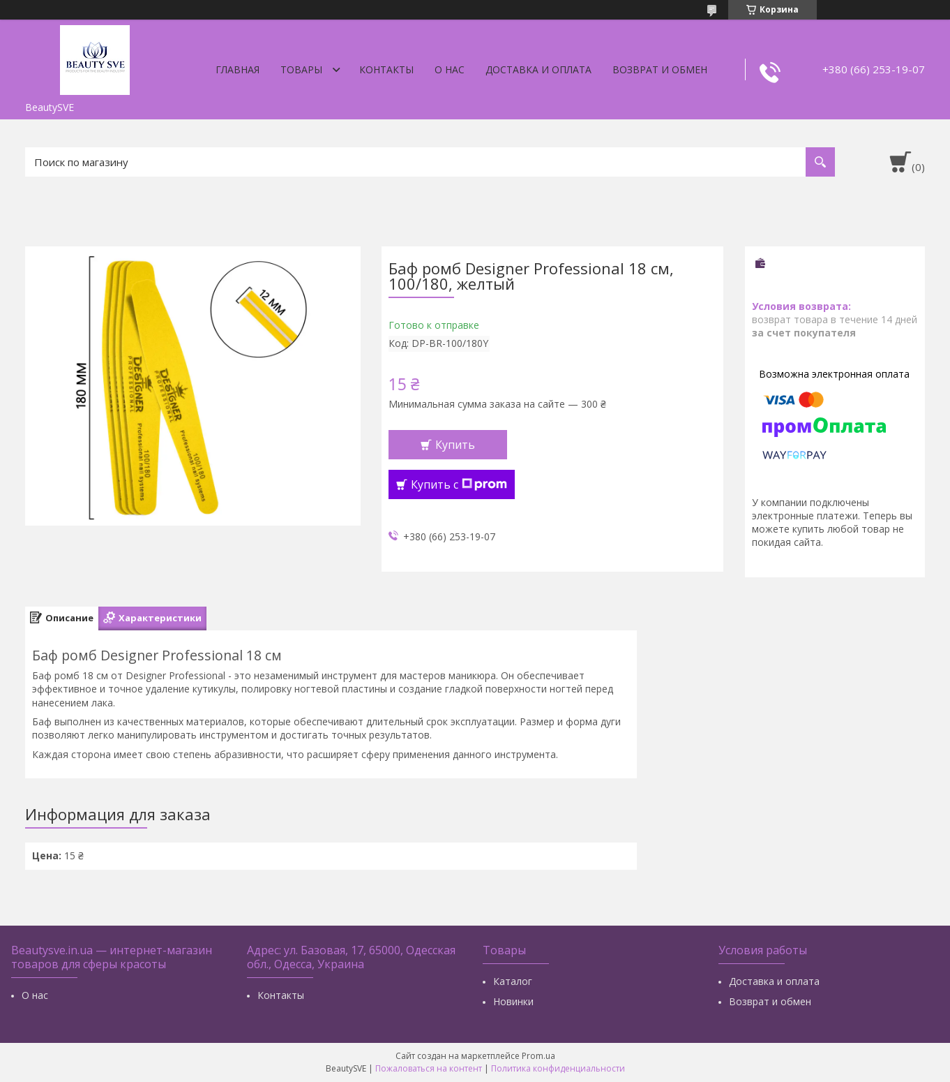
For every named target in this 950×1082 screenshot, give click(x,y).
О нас (450, 69)
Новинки (513, 1001)
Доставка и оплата (538, 69)
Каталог (512, 981)
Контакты (386, 69)
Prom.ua (538, 1056)
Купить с (459, 484)
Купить (455, 444)
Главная (237, 69)
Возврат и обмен (659, 69)
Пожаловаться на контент (428, 1068)
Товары (301, 69)
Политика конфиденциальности (558, 1068)
